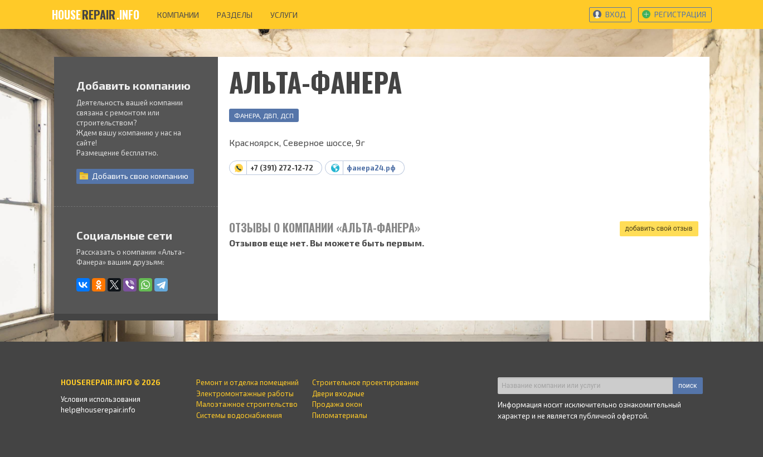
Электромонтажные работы (245, 393)
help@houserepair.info (98, 409)
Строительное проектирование (365, 382)
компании (178, 15)
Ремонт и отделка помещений (247, 382)
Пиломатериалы (339, 415)
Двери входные (338, 393)
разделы (234, 15)
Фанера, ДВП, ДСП (264, 115)
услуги (284, 15)
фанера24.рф (371, 168)
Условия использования (100, 399)
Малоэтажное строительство (247, 404)
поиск (687, 386)
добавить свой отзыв (659, 228)
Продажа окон (337, 404)
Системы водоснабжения (239, 415)
